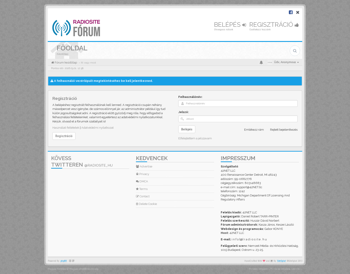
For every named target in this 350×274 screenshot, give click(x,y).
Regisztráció (274, 24)
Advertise (144, 166)
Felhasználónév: (190, 97)
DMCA (142, 181)
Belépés (230, 24)
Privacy (142, 174)
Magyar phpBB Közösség (83, 269)
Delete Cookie (146, 204)
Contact (143, 196)
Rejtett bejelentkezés (281, 130)
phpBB (63, 261)
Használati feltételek (65, 127)
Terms (142, 189)
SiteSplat (281, 261)
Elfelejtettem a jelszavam (195, 138)
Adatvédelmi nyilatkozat (97, 127)
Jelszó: (183, 112)
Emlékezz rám (251, 130)
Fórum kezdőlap (65, 62)
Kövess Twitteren (82, 161)
